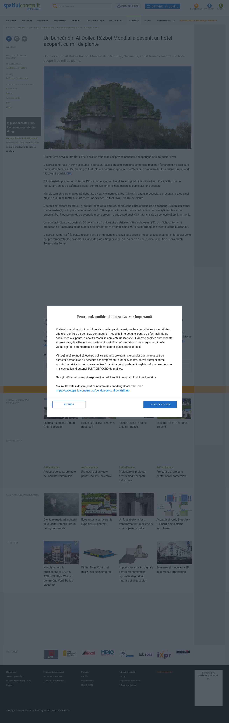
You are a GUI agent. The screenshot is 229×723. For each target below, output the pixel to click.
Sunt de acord (160, 404)
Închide (69, 404)
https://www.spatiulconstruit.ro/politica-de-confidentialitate (93, 390)
